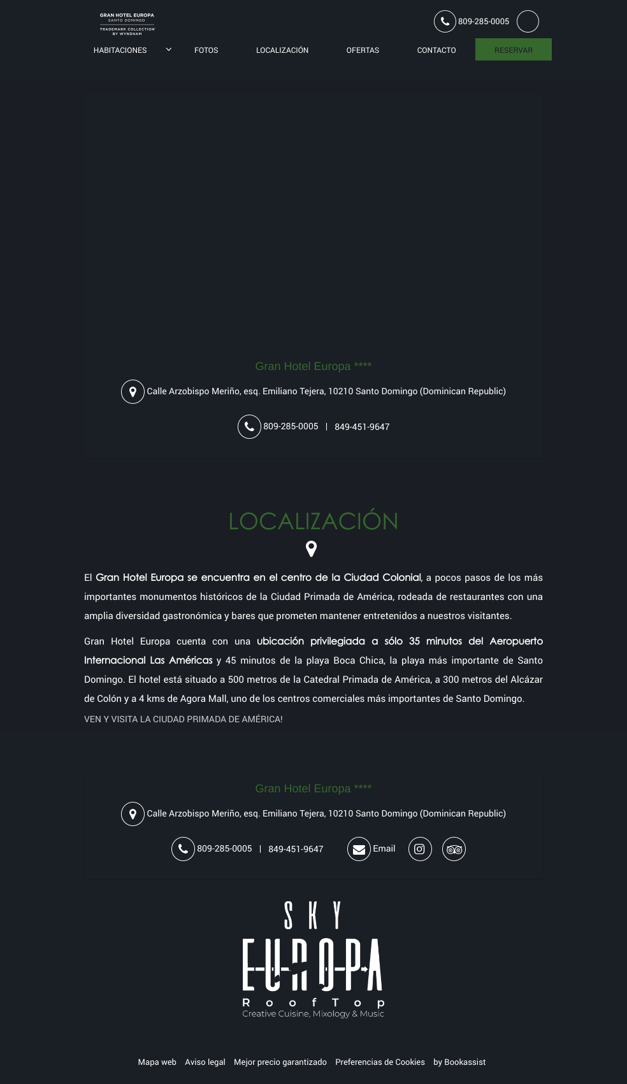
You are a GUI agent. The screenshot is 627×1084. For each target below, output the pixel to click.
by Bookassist (459, 1061)
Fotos (206, 50)
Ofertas (363, 50)
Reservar (513, 50)
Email (371, 849)
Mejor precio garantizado (280, 1061)
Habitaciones (120, 50)
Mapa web (157, 1061)
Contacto (436, 50)
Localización (282, 50)
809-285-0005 (471, 22)
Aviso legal (205, 1061)
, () (313, 392)
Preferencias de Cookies (380, 1061)
